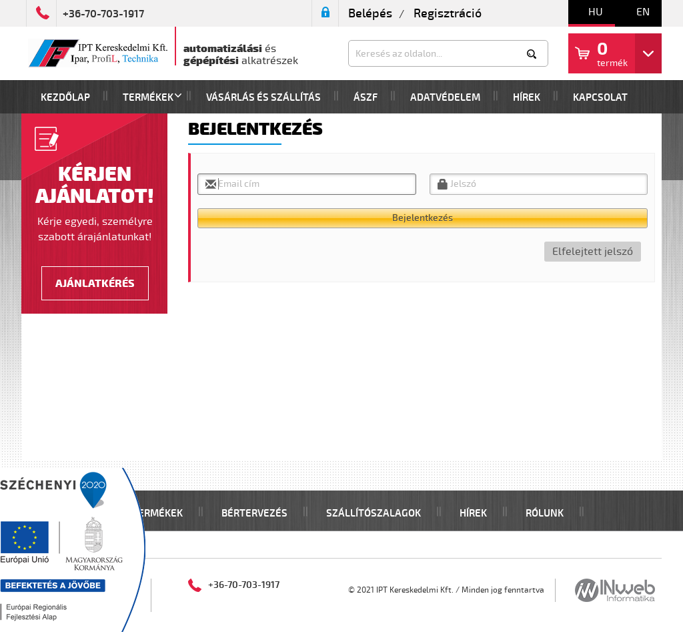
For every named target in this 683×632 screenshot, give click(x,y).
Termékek (148, 97)
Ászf (366, 97)
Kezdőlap (65, 97)
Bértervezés (254, 513)
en (643, 12)
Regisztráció (448, 13)
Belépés (370, 13)
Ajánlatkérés (95, 283)
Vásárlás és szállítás (263, 97)
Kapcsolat (600, 97)
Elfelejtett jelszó (592, 251)
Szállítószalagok (373, 513)
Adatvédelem (445, 97)
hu (595, 12)
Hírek (526, 97)
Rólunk (545, 513)
